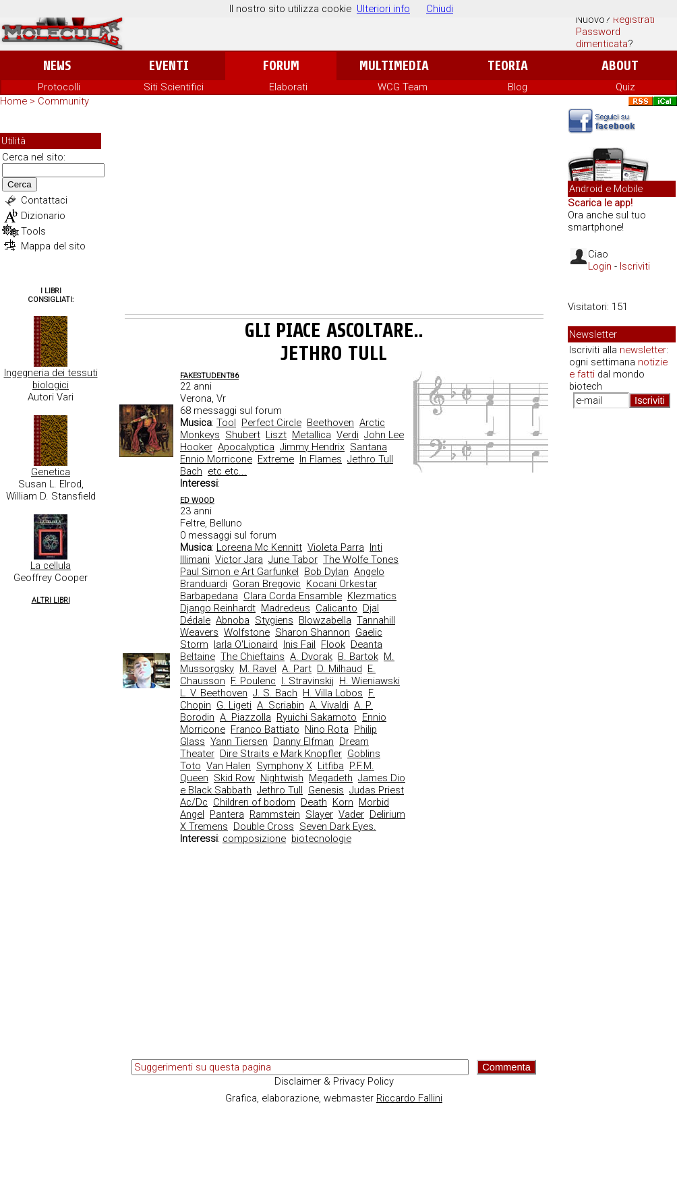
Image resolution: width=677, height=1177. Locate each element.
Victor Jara (239, 559)
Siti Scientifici (174, 87)
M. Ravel (257, 669)
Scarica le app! (600, 203)
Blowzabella (325, 620)
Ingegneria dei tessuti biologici (51, 379)
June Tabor (293, 559)
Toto (190, 766)
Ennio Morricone (216, 459)
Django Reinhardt (218, 608)
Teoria (508, 65)
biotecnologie (321, 839)
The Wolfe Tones (361, 559)
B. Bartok (358, 657)
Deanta (366, 644)
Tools (33, 231)
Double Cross (263, 826)
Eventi (169, 65)
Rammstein (274, 814)
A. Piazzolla (245, 717)
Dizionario (43, 216)
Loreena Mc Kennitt (259, 547)
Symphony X (284, 766)
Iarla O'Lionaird (246, 644)
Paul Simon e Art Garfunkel (239, 572)
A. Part (297, 669)
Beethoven (330, 423)
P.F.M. (361, 766)
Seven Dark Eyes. (337, 826)
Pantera (227, 814)
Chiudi (439, 9)
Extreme (276, 459)
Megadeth (331, 778)
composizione (254, 839)
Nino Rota (327, 729)
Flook (333, 644)
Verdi (347, 435)
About (620, 65)
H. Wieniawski (369, 681)
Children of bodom (254, 802)
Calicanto (336, 608)
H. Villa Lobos (333, 693)
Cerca (19, 184)
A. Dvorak (311, 657)
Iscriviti (635, 266)
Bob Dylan (326, 572)
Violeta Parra (335, 547)
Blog (517, 87)
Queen (194, 778)
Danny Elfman (303, 741)
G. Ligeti (234, 705)
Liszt (276, 435)
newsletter (643, 350)
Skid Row (234, 778)
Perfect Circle (271, 423)
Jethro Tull (370, 459)
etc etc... (227, 471)
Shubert (242, 435)
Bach (191, 471)
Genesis (326, 790)
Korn (342, 802)
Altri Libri (51, 600)
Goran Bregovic (267, 584)
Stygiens (274, 620)
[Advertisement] (334, 213)
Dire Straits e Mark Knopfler (281, 754)
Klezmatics (371, 596)
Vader (351, 814)
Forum (280, 65)
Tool (226, 423)
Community (63, 101)
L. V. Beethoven (213, 693)
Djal (371, 608)
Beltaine (197, 657)
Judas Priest (376, 790)
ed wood (197, 500)
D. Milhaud (339, 669)
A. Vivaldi (329, 705)
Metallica (311, 435)
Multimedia (394, 65)
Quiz (625, 87)
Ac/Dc (194, 802)
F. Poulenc (253, 681)
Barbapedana (209, 596)
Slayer (319, 814)
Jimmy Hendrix (312, 447)
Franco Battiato (265, 729)
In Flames (320, 459)
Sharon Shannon (312, 632)
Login (600, 266)
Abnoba (232, 620)
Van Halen (228, 766)
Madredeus (285, 608)
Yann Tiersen (239, 741)
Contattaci (44, 200)
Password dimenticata (602, 38)
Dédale (195, 620)
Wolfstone (247, 632)
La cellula (50, 566)
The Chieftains (252, 657)
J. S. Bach (275, 693)
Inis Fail (299, 644)
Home (13, 101)
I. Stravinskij (307, 681)
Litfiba (331, 766)
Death (314, 802)
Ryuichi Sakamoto (316, 717)
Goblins (363, 754)
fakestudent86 (209, 375)
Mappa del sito (53, 246)
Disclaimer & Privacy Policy (334, 1081)
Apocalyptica (246, 447)
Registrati (634, 19)
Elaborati (288, 87)
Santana (368, 447)
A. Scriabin (280, 705)
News (57, 65)
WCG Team (403, 87)
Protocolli (59, 87)
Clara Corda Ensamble (292, 596)
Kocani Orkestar (341, 584)
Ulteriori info (383, 9)
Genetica (50, 472)
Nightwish (281, 778)
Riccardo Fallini (409, 1098)
